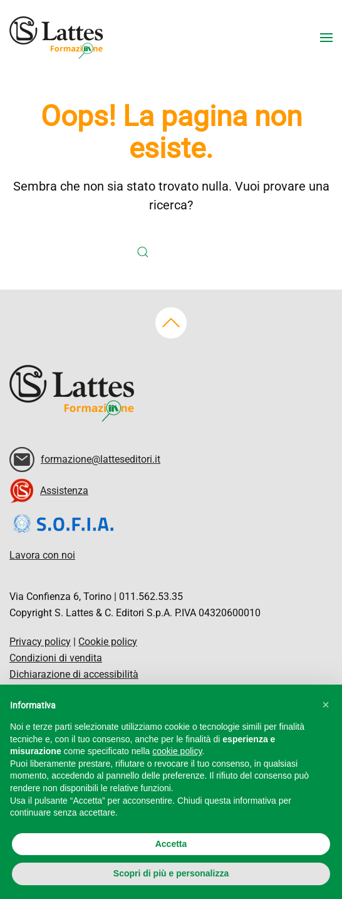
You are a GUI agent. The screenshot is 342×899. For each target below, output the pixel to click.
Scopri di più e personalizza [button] (171, 873)
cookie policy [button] (177, 751)
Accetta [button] (171, 844)
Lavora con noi (42, 555)
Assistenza (64, 491)
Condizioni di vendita (55, 658)
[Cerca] (162, 252)
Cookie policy (107, 642)
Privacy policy (40, 642)
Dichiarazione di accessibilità (73, 674)
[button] (326, 38)
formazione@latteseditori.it (100, 459)
